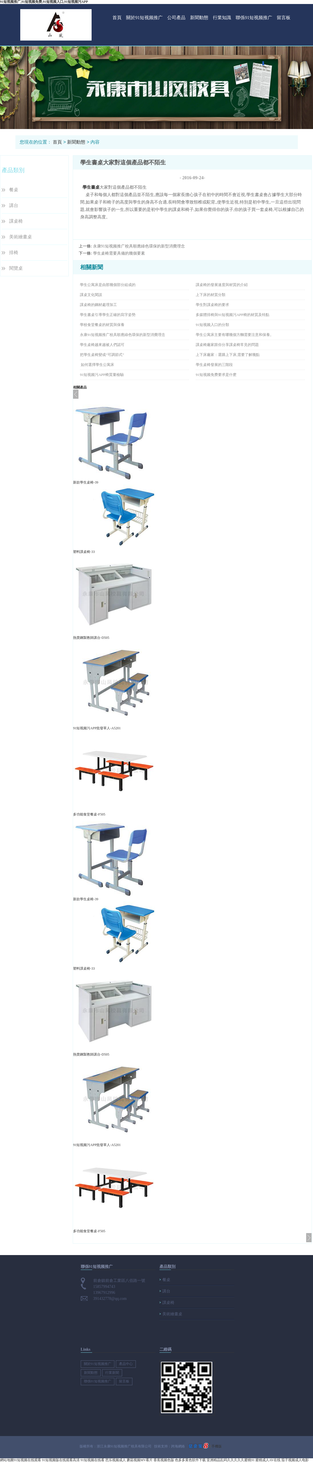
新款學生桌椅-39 (85, 482)
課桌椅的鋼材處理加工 (98, 305)
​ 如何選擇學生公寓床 (97, 365)
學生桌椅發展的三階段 (214, 365)
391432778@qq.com (110, 1298)
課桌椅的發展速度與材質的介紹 (222, 285)
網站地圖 (7, 1460)
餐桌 (13, 189)
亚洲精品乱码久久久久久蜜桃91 (231, 1460)
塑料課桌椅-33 (84, 552)
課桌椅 (16, 221)
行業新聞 (112, 1373)
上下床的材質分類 (210, 295)
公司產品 (176, 17)
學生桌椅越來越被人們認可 (102, 345)
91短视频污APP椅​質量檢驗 (102, 374)
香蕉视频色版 (164, 1460)
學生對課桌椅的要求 (212, 305)
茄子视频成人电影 (295, 1460)
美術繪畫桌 (20, 236)
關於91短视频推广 (144, 17)
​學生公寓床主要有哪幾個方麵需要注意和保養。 (235, 335)
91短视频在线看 (92, 1460)
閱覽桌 (16, 268)
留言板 (283, 17)
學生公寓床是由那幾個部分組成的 (108, 285)
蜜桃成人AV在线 (267, 1460)
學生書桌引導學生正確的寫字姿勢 (108, 315)
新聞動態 (199, 17)
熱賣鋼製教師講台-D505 (91, 638)
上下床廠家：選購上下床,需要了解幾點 (228, 355)
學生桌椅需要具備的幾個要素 (119, 253)
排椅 (13, 252)
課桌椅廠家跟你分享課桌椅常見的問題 (227, 345)
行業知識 (222, 17)
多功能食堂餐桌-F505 (89, 814)
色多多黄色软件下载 (190, 1460)
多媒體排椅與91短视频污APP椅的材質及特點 (232, 315)
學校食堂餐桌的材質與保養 (102, 325)
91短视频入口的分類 (212, 325)
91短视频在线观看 (27, 1460)
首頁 (117, 17)
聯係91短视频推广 (254, 17)
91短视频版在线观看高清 (61, 1460)
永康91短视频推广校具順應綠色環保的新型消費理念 (139, 246)
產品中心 (126, 1364)
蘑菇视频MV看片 (140, 1460)
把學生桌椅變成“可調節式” (102, 355)
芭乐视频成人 (115, 1460)
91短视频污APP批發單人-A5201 (97, 728)
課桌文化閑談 (91, 295)
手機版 (216, 1446)
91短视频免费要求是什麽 (216, 374)
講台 (13, 205)
